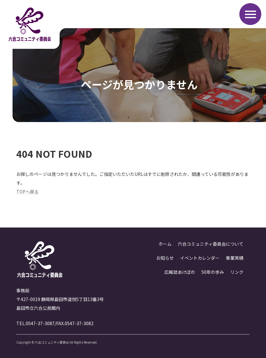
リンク (236, 272)
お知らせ (165, 258)
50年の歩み (212, 272)
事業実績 (234, 258)
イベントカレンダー (200, 258)
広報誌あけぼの (179, 272)
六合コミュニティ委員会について (210, 244)
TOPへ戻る (27, 191)
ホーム (165, 244)
